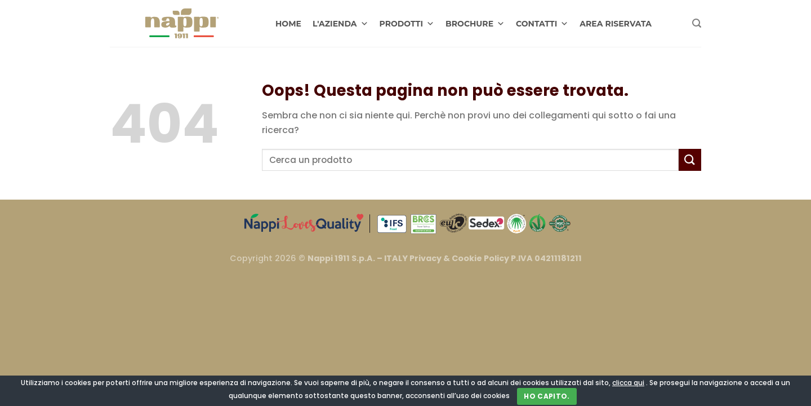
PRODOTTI (407, 23)
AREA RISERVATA (616, 24)
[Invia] (690, 160)
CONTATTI (542, 23)
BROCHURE (475, 23)
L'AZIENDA (340, 23)
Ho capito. (547, 396)
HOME (288, 24)
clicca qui (628, 382)
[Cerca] (696, 23)
